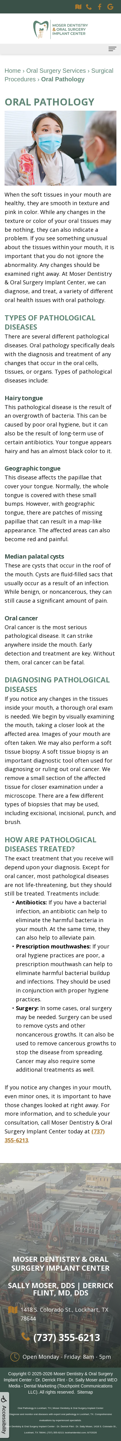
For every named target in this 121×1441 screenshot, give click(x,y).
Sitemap (85, 1392)
